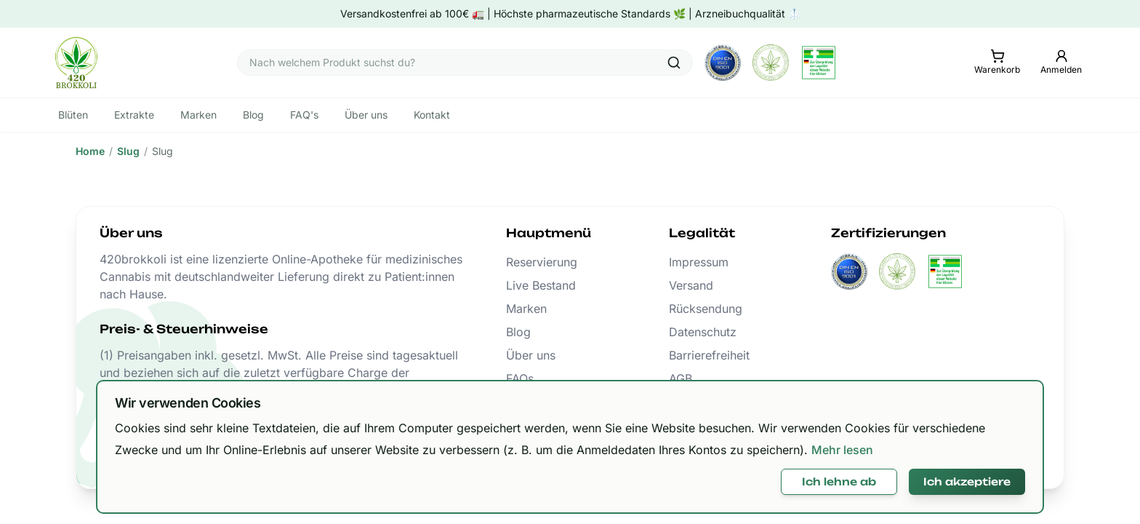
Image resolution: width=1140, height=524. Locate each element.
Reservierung (541, 262)
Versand (691, 285)
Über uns (530, 355)
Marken (526, 308)
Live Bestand (541, 285)
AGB (680, 378)
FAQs (520, 378)
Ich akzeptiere (967, 481)
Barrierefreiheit (709, 355)
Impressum (698, 262)
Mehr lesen (842, 449)
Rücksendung (705, 308)
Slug (128, 151)
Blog (518, 332)
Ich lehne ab (839, 481)
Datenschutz (702, 332)
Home (90, 151)
